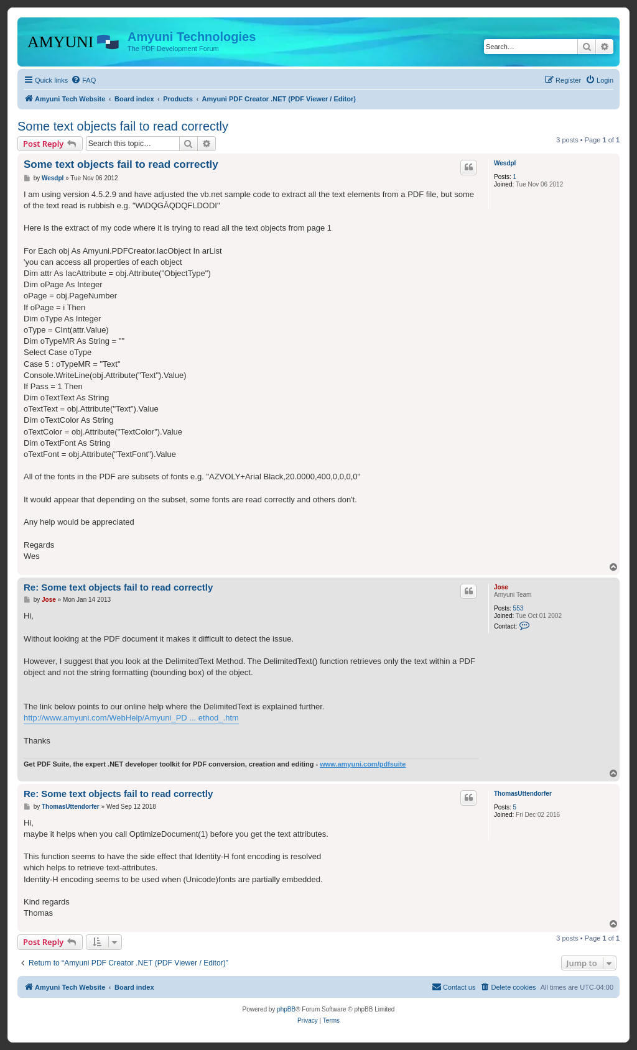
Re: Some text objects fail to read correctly (118, 587)
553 (518, 608)
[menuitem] (83, 80)
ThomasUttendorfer (523, 793)
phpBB (286, 1009)
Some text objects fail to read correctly (122, 126)
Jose (501, 587)
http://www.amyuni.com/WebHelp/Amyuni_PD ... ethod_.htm (131, 717)
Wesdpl (505, 163)
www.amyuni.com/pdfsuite (363, 764)
